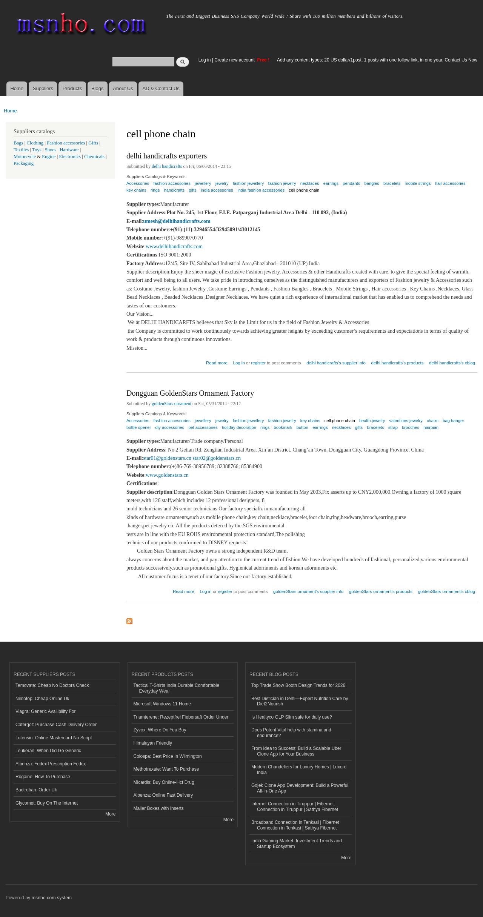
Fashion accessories (66, 143)
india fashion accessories (261, 190)
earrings (330, 183)
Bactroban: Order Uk (36, 790)
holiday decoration (239, 427)
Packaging (24, 163)
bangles (372, 183)
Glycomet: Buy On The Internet (46, 803)
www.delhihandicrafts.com (174, 246)
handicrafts (174, 190)
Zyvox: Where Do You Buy (160, 730)
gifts (193, 190)
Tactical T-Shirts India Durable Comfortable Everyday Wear (177, 688)
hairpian (430, 427)
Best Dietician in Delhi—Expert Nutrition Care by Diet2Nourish (299, 701)
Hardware (69, 149)
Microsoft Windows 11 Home (162, 704)
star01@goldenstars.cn (167, 458)
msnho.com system (52, 897)
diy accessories (169, 427)
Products (72, 88)
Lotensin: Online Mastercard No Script (53, 737)
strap (393, 427)
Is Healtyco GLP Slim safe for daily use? (291, 717)
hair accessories (450, 183)
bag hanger (453, 420)
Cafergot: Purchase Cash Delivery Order (56, 724)
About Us (123, 88)
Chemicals (95, 156)
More (110, 814)
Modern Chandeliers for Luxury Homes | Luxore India (298, 769)
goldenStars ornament (171, 403)
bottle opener (138, 427)
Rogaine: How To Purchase (42, 776)
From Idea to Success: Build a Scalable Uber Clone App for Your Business (296, 751)
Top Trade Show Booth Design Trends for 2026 (298, 685)
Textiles (21, 149)
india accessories (217, 190)
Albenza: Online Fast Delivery (163, 795)
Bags (18, 143)
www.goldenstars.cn (167, 475)
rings (155, 190)
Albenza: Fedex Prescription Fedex (50, 763)
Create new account (235, 60)
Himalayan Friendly (153, 743)
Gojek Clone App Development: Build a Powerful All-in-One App (299, 788)
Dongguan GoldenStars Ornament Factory (190, 393)
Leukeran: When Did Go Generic (48, 750)
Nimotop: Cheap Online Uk (42, 698)
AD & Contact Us (161, 88)
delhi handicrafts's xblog (452, 363)
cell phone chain (304, 190)
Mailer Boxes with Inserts (159, 808)
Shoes (51, 149)
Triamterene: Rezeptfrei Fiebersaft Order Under (181, 717)
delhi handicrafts (167, 166)
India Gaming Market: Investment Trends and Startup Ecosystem (296, 843)
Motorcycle (25, 156)
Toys (37, 149)
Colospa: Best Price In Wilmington (168, 756)
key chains (136, 190)
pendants (351, 183)
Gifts (93, 143)
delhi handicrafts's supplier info (336, 363)
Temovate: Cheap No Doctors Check (52, 685)
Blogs (97, 88)
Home (16, 88)
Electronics (70, 156)
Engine (48, 156)
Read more (217, 362)
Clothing (35, 143)
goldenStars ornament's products (380, 591)
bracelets (391, 183)
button (302, 427)
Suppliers (43, 88)
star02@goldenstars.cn (216, 458)
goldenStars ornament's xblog (446, 591)
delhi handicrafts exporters (166, 156)
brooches (410, 427)
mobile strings (418, 183)
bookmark (283, 427)
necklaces (341, 427)
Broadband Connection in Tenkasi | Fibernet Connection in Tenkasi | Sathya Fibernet (295, 825)
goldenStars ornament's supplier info (308, 591)
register (258, 363)
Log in (204, 60)
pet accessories (203, 427)
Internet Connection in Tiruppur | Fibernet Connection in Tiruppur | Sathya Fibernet (294, 806)
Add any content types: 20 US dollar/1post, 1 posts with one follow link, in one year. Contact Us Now (377, 60)
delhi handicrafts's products (397, 363)
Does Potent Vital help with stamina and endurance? (291, 732)
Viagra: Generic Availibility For (45, 711)
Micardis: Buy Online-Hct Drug (164, 782)
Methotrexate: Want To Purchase (166, 769)
